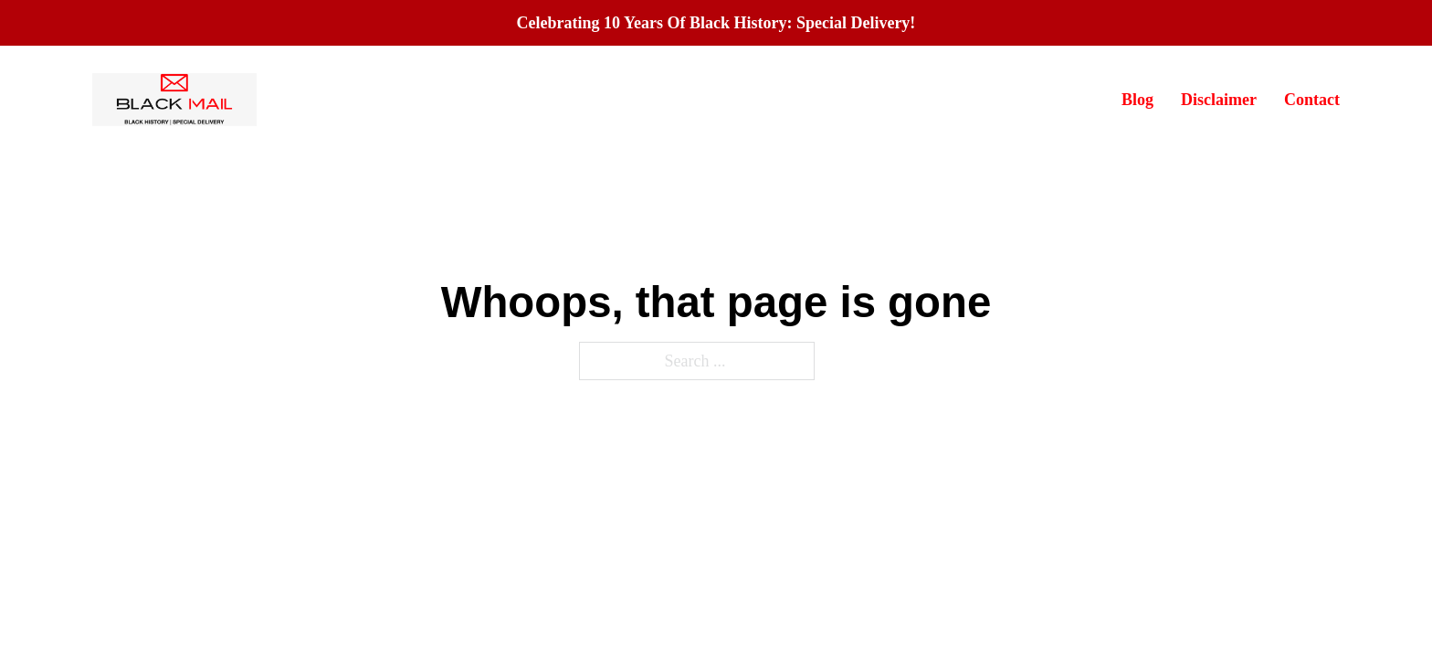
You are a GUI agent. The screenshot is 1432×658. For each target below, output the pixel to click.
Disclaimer (1219, 99)
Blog (1137, 99)
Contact (1312, 99)
